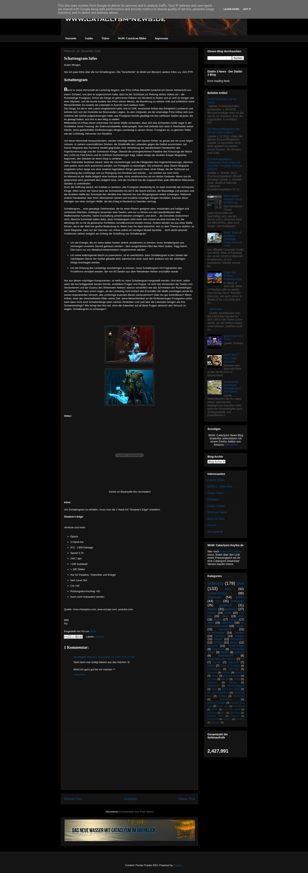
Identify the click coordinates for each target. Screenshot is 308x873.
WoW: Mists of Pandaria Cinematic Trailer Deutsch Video (233, 239)
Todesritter (227, 622)
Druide (218, 619)
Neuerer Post (73, 799)
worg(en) (237, 601)
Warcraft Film (215, 716)
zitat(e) (212, 609)
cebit (214, 689)
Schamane (237, 639)
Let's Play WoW (231, 709)
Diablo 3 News (216, 505)
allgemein (214, 597)
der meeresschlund (218, 692)
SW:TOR (233, 669)
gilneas (234, 642)
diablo (224, 652)
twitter (211, 665)
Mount (232, 682)
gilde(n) (239, 652)
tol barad (239, 719)
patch (240, 597)
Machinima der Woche (221, 658)
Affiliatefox (231, 444)
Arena (236, 679)
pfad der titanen (231, 675)
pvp (218, 601)
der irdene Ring (231, 689)
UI (242, 658)
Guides (89, 38)
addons (234, 716)
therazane (225, 699)
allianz (225, 616)
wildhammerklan (216, 702)
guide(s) (231, 609)
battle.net (218, 649)
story (241, 616)
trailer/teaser (225, 655)
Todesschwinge (235, 685)
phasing (222, 696)
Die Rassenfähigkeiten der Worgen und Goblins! (223, 130)
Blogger (177, 865)
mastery (226, 672)
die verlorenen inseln (225, 624)
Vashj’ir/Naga (236, 645)
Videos (105, 38)
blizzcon (212, 645)
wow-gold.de (215, 531)
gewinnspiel (213, 719)
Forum (214, 709)
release (211, 612)
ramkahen (238, 696)
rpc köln (211, 679)
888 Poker (216, 309)
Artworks (212, 682)
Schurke (218, 642)
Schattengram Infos (80, 58)
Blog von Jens (216, 518)
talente (225, 679)
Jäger (210, 622)
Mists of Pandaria (230, 665)
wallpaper (215, 722)
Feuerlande (238, 706)
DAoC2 (211, 525)
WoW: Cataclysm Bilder (132, 38)
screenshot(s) (217, 593)
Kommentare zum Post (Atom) (136, 811)
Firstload (212, 499)
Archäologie (214, 669)
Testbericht (213, 685)
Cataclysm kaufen (231, 551)
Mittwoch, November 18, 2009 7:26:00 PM (111, 657)
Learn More (231, 9)
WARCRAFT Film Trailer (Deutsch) (231, 358)
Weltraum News (217, 512)
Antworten (79, 674)
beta (228, 589)
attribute (239, 672)
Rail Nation (235, 713)
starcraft (233, 662)
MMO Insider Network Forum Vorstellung (233, 199)
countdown (225, 629)
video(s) (99, 636)
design (214, 675)
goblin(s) (225, 605)
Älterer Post (187, 799)
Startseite (70, 38)
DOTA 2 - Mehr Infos (219, 486)
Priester (239, 632)
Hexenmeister (215, 632)
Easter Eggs (223, 706)
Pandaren (212, 713)
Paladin (239, 625)
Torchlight (79, 657)
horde (227, 612)
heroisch (220, 636)
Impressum (161, 38)
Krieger (239, 636)
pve (240, 583)
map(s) (233, 619)
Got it (247, 9)
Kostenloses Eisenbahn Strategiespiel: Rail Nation (232, 386)
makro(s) (227, 719)
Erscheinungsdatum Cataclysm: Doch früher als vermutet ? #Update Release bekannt (224, 164)
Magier (218, 639)
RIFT (223, 713)
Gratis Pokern (215, 493)
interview (212, 672)
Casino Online (216, 480)
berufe (217, 662)
